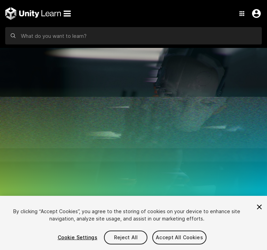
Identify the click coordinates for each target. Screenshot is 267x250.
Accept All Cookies (179, 237)
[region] (133, 223)
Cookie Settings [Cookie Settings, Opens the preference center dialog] (77, 237)
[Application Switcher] (242, 13)
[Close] (259, 207)
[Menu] (67, 13)
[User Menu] (255, 13)
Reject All (126, 237)
